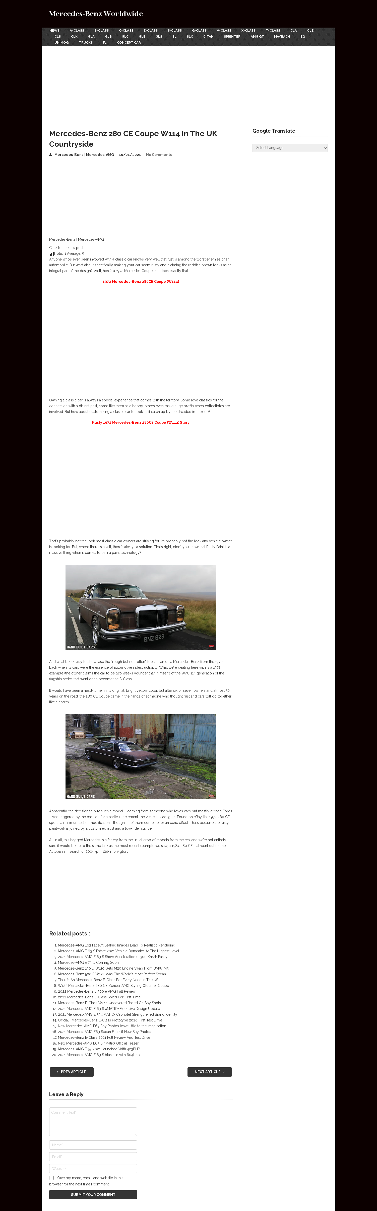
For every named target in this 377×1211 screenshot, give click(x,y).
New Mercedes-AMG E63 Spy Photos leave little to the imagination (112, 1025)
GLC (126, 36)
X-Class (250, 30)
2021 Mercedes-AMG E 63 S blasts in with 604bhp (99, 1054)
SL (176, 36)
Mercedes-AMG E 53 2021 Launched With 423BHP (99, 1049)
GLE (143, 36)
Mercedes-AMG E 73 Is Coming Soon (88, 962)
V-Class (226, 30)
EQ (306, 36)
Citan (211, 36)
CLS (57, 36)
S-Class (176, 30)
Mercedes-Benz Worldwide (96, 14)
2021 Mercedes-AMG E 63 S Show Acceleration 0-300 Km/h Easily (112, 956)
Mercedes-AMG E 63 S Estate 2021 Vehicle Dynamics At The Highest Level (118, 950)
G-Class (201, 30)
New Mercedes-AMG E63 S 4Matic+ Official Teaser (98, 1043)
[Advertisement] (188, 82)
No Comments (159, 154)
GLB (109, 36)
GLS (160, 36)
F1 (105, 42)
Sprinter (235, 36)
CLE (313, 30)
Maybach (286, 36)
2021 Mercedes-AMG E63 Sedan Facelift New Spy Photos (104, 1031)
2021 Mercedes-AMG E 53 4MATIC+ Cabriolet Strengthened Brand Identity (117, 1014)
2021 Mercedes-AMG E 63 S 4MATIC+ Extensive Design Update (109, 1008)
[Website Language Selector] (290, 147)
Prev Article (71, 1071)
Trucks (86, 42)
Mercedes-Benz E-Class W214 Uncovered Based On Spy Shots (109, 1002)
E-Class (151, 30)
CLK (74, 36)
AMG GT (260, 36)
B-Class (102, 30)
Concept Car (130, 42)
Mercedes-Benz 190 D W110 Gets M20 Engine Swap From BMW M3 (113, 968)
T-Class (275, 30)
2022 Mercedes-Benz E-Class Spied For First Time (99, 997)
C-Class (126, 30)
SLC (192, 36)
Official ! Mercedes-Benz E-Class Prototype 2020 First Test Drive (110, 1020)
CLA (296, 30)
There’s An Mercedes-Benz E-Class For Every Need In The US (108, 979)
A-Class (77, 30)
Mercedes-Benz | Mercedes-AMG (84, 154)
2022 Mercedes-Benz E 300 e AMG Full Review (97, 991)
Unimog (61, 42)
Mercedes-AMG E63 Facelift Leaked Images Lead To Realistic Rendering (116, 945)
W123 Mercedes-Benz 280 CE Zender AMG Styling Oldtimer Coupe (113, 985)
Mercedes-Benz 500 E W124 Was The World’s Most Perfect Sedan (112, 974)
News (54, 30)
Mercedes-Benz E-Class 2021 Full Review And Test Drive (104, 1037)
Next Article (210, 1071)
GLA (91, 36)
